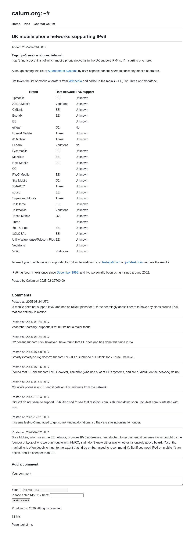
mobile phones (39, 55)
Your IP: (39, 491)
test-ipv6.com (111, 262)
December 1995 (67, 272)
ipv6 (23, 55)
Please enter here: (48, 496)
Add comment (21, 502)
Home (16, 24)
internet (57, 55)
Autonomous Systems (62, 71)
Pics (27, 24)
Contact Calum (44, 24)
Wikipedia (75, 81)
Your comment (21, 473)
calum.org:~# (31, 13)
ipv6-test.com (134, 262)
